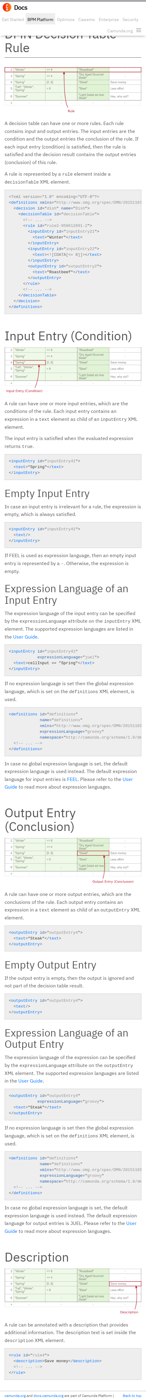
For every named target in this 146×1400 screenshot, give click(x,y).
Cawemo (86, 19)
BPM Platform (40, 19)
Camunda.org (120, 31)
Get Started (13, 19)
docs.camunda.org (48, 1395)
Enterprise (109, 19)
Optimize (66, 19)
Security (130, 19)
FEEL (72, 779)
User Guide (25, 637)
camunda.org (15, 1395)
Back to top (132, 1395)
